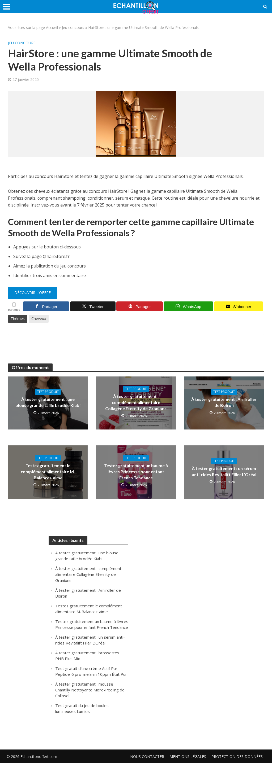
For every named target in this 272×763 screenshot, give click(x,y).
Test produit (48, 391)
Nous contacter (147, 756)
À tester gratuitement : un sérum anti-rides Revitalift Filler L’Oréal (224, 471)
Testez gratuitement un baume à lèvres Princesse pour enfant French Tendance (136, 471)
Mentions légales (187, 756)
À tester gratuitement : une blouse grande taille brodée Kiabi (47, 402)
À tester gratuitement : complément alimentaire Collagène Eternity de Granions (136, 402)
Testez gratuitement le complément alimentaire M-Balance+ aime (48, 471)
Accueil (52, 27)
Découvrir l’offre (32, 292)
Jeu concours (73, 27)
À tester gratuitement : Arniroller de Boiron (224, 402)
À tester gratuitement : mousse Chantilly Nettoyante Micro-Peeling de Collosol (90, 689)
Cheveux (38, 318)
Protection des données (237, 756)
